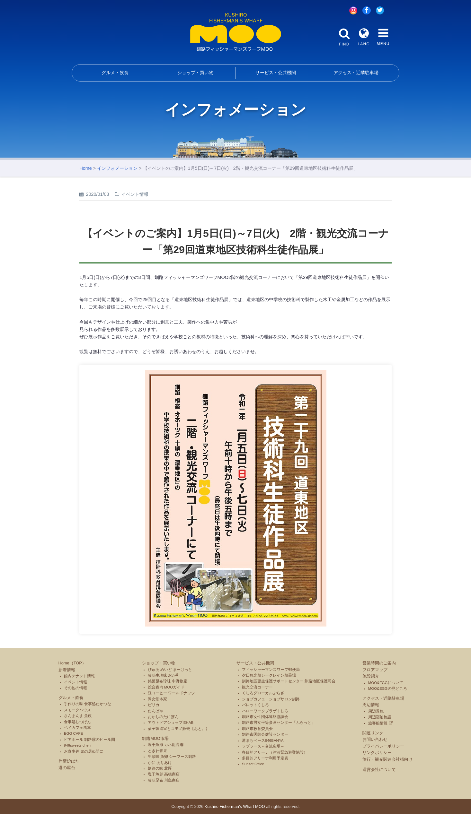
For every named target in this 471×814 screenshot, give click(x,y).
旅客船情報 (377, 723)
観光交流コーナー (257, 687)
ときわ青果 (157, 751)
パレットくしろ (255, 705)
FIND (344, 37)
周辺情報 (370, 704)
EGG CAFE (73, 733)
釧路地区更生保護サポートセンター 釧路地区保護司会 (288, 681)
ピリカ (153, 705)
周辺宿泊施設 (379, 717)
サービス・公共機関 (275, 72)
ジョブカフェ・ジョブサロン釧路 (271, 699)
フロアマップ (374, 669)
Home (85, 168)
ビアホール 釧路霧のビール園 (89, 739)
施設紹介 (370, 676)
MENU (383, 37)
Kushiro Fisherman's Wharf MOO (235, 806)
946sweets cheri (77, 745)
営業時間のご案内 (379, 663)
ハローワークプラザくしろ (265, 711)
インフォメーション (117, 168)
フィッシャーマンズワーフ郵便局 (271, 669)
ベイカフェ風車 (77, 728)
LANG (363, 37)
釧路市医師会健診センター (265, 734)
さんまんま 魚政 (78, 716)
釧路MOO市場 (155, 738)
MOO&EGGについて (385, 683)
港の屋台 (66, 767)
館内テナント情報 (79, 676)
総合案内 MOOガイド (166, 687)
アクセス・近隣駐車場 (355, 72)
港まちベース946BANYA (262, 740)
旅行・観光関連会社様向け (387, 759)
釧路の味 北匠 (160, 768)
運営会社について (379, 769)
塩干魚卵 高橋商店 (164, 774)
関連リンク (372, 733)
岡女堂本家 (157, 699)
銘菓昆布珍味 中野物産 (167, 681)
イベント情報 (75, 682)
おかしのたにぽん (163, 717)
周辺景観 (376, 711)
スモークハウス (77, 710)
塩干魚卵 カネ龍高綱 (165, 745)
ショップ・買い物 (195, 72)
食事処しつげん (77, 722)
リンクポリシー (377, 752)
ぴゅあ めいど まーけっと (170, 669)
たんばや (155, 711)
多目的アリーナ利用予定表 (265, 758)
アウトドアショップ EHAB (171, 722)
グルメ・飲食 (115, 72)
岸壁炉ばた (68, 761)
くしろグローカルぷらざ (263, 693)
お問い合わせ (374, 739)
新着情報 (66, 669)
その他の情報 (75, 688)
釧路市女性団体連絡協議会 (265, 717)
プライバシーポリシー (383, 746)
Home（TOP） (72, 663)
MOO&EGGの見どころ (387, 688)
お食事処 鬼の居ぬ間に (83, 751)
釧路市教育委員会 (257, 729)
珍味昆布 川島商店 (164, 780)
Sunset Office (253, 764)
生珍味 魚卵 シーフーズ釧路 (172, 756)
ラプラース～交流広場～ (263, 746)
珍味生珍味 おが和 (164, 675)
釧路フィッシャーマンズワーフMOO (235, 32)
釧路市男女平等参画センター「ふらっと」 (278, 722)
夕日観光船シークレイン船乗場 (269, 675)
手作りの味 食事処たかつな (87, 704)
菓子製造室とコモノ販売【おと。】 (178, 729)
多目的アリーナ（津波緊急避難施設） (274, 752)
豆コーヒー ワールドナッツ (171, 693)
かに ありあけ (160, 763)
